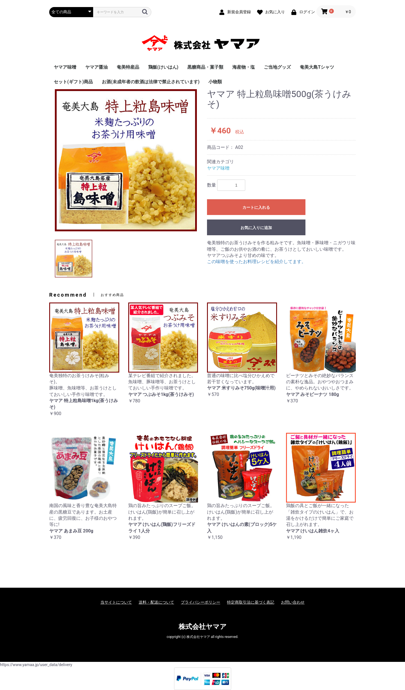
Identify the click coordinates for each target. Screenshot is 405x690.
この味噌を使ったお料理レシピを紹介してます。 (256, 261)
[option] (126, 160)
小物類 (215, 81)
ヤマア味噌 (65, 67)
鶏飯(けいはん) (163, 67)
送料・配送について (156, 602)
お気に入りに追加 (256, 227)
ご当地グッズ (277, 67)
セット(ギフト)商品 (73, 81)
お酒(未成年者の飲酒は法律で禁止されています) (150, 81)
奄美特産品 (128, 67)
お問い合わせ (293, 602)
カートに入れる (256, 207)
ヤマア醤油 (96, 67)
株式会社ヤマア (203, 627)
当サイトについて (116, 602)
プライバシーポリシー (200, 602)
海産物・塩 (243, 67)
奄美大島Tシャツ (317, 67)
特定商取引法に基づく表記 (250, 602)
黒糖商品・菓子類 (205, 67)
